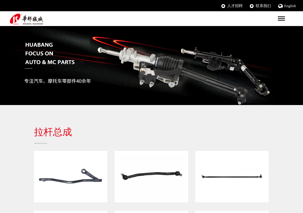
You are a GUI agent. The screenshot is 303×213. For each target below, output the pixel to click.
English (290, 6)
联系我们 (263, 6)
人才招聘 (235, 6)
